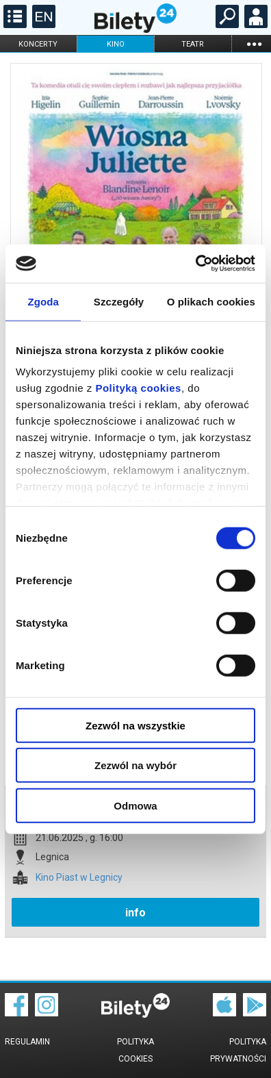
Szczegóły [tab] (119, 301)
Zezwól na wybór (135, 765)
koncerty (37, 44)
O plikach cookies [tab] (211, 301)
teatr (192, 44)
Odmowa (135, 805)
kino (116, 44)
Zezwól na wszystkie (135, 725)
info (135, 912)
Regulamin (27, 1041)
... (254, 43)
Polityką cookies (138, 388)
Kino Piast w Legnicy (79, 878)
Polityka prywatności (238, 1050)
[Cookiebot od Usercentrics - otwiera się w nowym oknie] (195, 264)
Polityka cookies (135, 1050)
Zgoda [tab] (43, 301)
